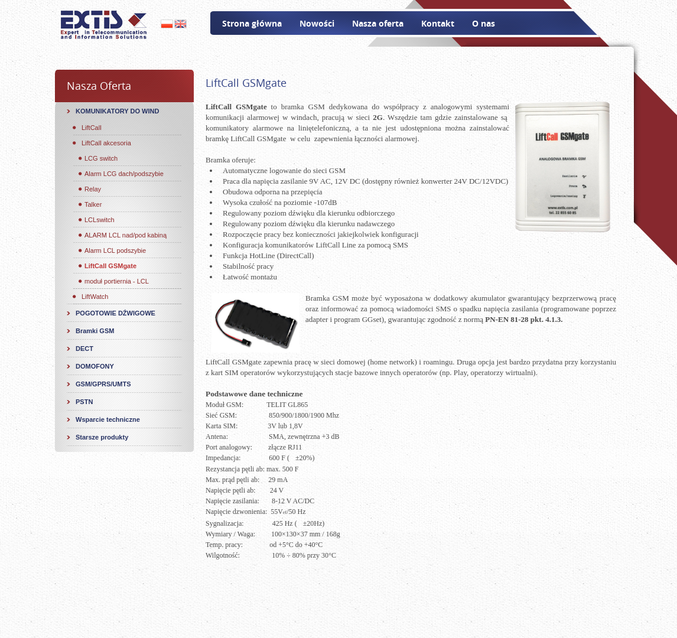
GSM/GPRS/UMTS (103, 384)
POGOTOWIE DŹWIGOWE (115, 313)
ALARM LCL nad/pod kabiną (125, 235)
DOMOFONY (95, 366)
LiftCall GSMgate (110, 265)
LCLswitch (99, 219)
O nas (483, 23)
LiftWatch (95, 296)
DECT (84, 348)
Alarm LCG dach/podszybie (124, 173)
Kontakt (437, 23)
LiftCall (92, 127)
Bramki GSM (95, 330)
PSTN (84, 401)
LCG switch (101, 158)
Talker (93, 204)
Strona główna (252, 23)
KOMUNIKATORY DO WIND (117, 111)
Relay (92, 189)
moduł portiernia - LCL (116, 281)
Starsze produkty (102, 437)
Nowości (317, 23)
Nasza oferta (377, 23)
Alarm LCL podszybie (115, 250)
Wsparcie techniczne (108, 419)
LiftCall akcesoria (106, 143)
